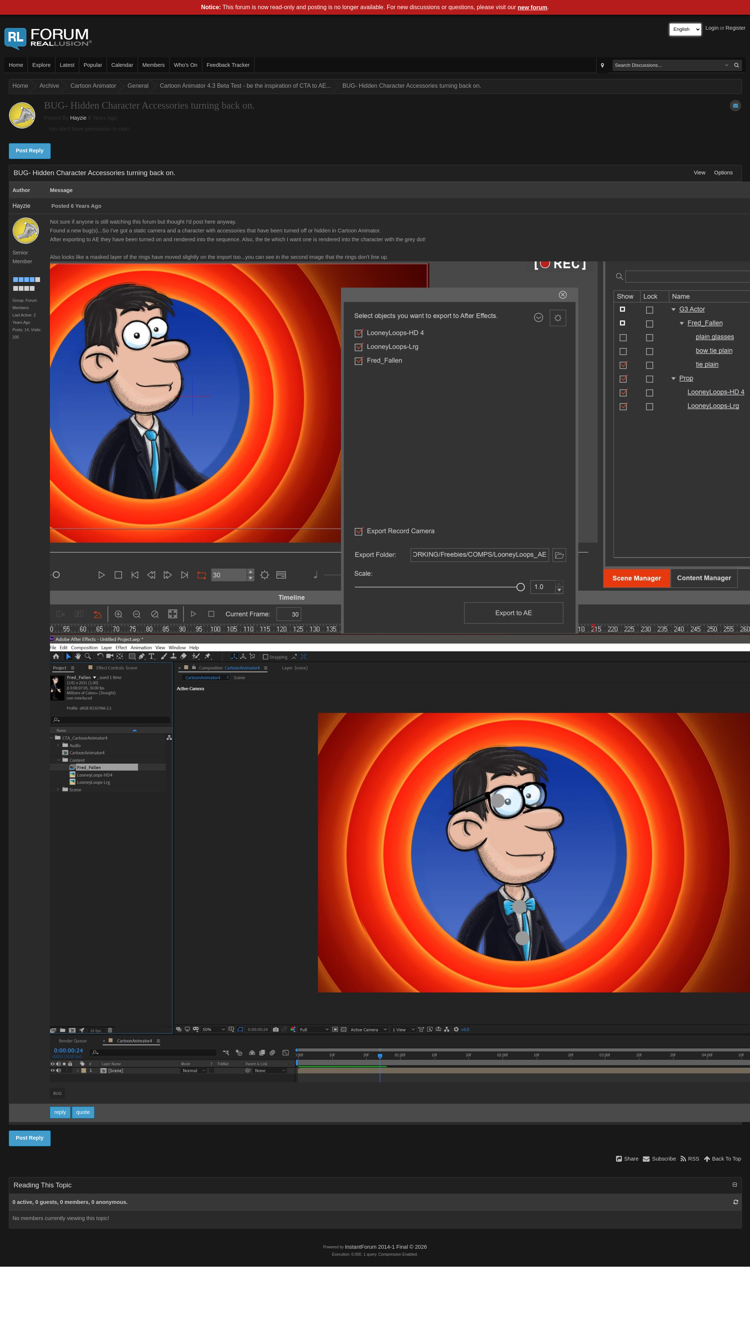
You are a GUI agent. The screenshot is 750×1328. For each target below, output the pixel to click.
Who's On (186, 65)
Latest (67, 65)
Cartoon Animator (93, 86)
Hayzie (78, 118)
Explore (41, 65)
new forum (532, 7)
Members (153, 65)
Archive (49, 86)
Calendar (122, 65)
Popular (93, 65)
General (138, 86)
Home (16, 65)
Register (735, 28)
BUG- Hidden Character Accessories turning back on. (412, 86)
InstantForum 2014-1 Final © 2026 (386, 1247)
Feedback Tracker (228, 65)
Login (712, 28)
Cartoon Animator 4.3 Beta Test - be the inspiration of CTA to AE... (245, 86)
